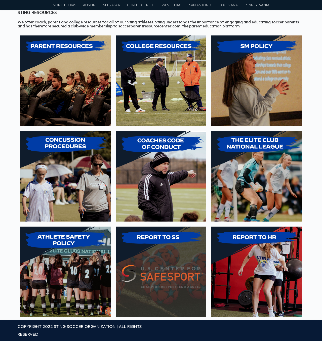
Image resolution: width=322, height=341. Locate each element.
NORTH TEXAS (64, 5)
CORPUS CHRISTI (141, 5)
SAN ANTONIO (201, 5)
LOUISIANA (229, 5)
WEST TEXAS (172, 5)
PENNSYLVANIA (257, 5)
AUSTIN (89, 5)
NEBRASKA (111, 5)
